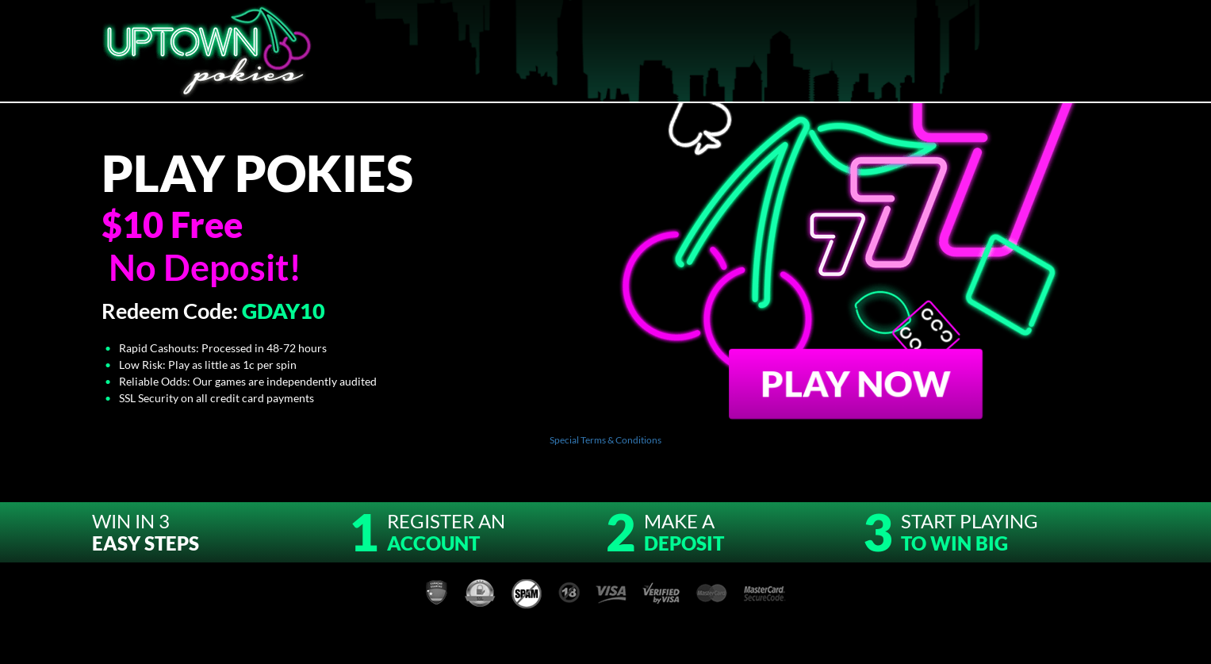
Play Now (855, 382)
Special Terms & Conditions (605, 440)
